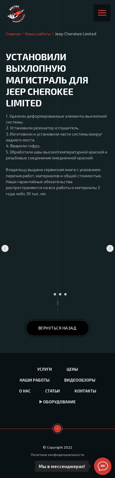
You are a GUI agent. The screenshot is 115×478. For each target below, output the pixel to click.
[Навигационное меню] (102, 13)
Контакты (85, 390)
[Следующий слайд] (110, 248)
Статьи (52, 390)
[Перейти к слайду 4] (65, 294)
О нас (25, 390)
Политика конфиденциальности (57, 454)
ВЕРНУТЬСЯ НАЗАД (57, 327)
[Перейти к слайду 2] (55, 294)
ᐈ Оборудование (57, 401)
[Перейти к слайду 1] (49, 294)
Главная (13, 33)
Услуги (44, 369)
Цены (72, 369)
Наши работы (38, 33)
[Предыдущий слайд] (5, 248)
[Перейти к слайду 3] (60, 294)
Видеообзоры (79, 379)
